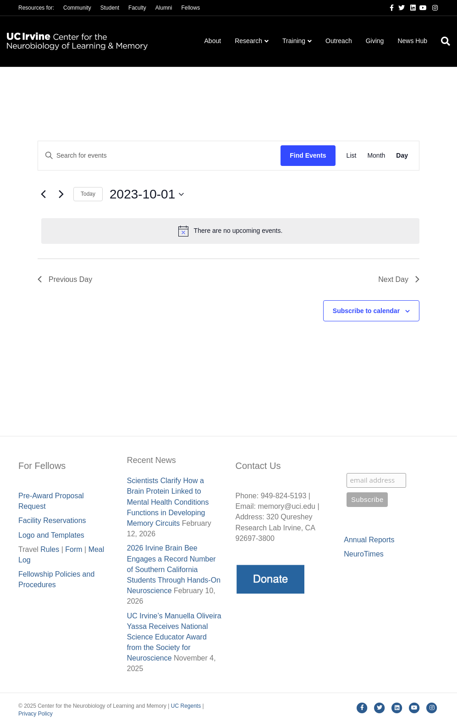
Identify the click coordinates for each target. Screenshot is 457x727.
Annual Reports (369, 540)
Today (88, 194)
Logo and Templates (51, 535)
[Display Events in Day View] (402, 155)
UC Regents (186, 706)
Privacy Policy (35, 713)
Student (109, 8)
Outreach (338, 40)
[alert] (230, 231)
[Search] (442, 41)
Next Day (398, 279)
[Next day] (60, 194)
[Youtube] (421, 7)
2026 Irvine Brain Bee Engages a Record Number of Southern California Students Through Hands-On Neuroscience (173, 569)
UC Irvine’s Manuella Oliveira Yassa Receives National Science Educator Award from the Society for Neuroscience (174, 637)
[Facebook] (388, 7)
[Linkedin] (410, 7)
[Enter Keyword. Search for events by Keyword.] (159, 155)
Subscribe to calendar (366, 310)
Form (73, 549)
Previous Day (65, 279)
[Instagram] (432, 7)
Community (77, 8)
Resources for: (36, 8)
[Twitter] (399, 7)
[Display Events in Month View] (376, 155)
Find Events (308, 155)
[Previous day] (43, 194)
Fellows (190, 8)
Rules (49, 549)
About (212, 40)
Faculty (137, 8)
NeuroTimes (364, 554)
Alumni (163, 8)
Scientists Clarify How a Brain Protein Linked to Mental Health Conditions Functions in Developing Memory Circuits (168, 502)
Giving (375, 40)
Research (248, 40)
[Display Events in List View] (352, 155)
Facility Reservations (52, 520)
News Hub (412, 40)
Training (293, 40)
